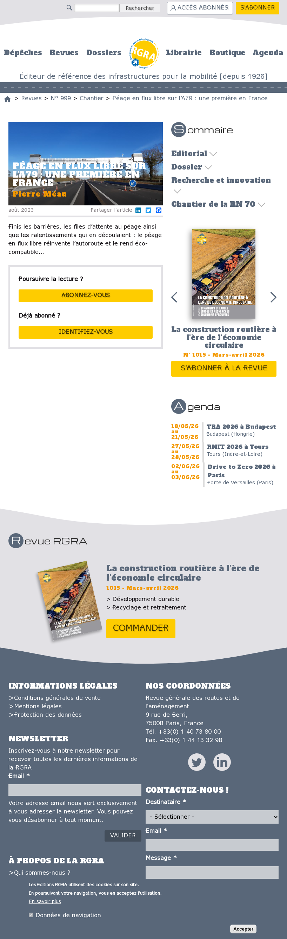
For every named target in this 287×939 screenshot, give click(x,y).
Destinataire (166, 802)
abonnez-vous (85, 295)
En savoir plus (45, 903)
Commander (141, 629)
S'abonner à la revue (224, 368)
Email (19, 776)
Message (161, 858)
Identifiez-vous (86, 332)
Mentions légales (38, 706)
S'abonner (257, 8)
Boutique (227, 53)
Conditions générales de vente (57, 698)
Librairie (184, 53)
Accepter (243, 930)
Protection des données (48, 715)
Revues (64, 53)
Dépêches (23, 53)
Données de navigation (68, 916)
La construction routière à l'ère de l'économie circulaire (223, 337)
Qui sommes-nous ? (42, 873)
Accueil (144, 52)
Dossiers (103, 53)
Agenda (268, 53)
